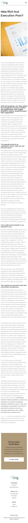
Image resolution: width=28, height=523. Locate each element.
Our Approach (14, 493)
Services (14, 485)
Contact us (4, 416)
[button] (26, 2)
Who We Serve (14, 487)
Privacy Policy (14, 515)
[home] (4, 2)
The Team (14, 495)
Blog (14, 504)
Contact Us (14, 506)
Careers (14, 498)
